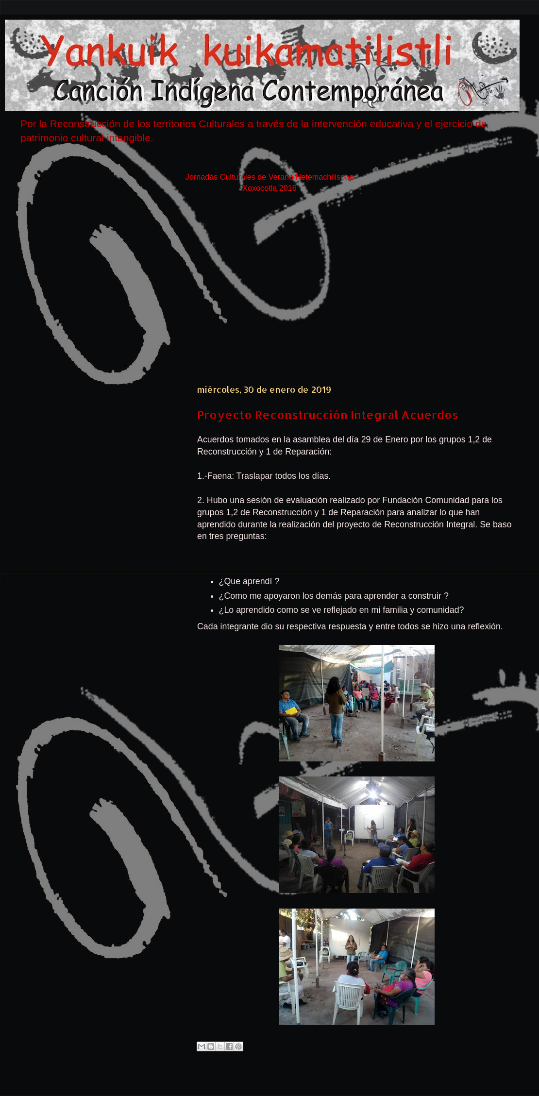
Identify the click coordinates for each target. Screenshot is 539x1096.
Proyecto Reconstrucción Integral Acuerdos (327, 414)
